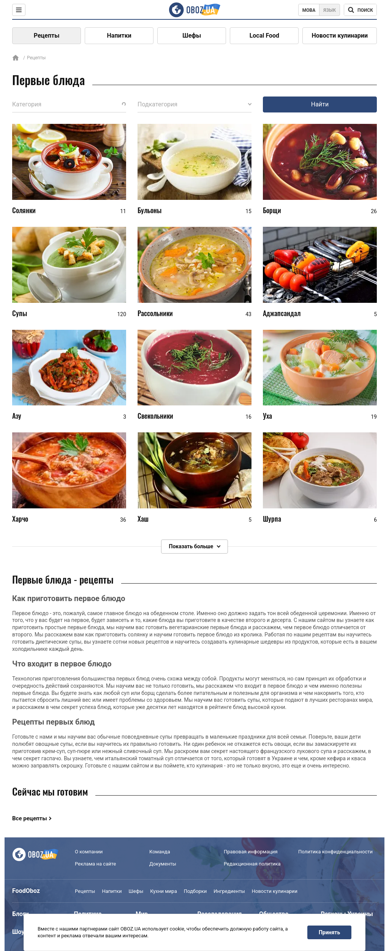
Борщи (272, 210)
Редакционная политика (252, 864)
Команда (159, 851)
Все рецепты (29, 818)
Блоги (20, 914)
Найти (320, 104)
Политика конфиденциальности (335, 851)
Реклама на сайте (95, 864)
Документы (162, 864)
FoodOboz (26, 890)
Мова (309, 10)
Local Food (264, 35)
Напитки (119, 35)
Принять (329, 932)
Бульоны (149, 210)
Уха (267, 416)
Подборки (195, 891)
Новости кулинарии (340, 35)
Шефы (191, 35)
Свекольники (155, 416)
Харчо (20, 519)
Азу (16, 416)
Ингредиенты (229, 891)
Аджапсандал (281, 313)
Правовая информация (251, 851)
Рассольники (155, 313)
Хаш (143, 519)
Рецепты (47, 35)
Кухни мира (163, 891)
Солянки (24, 210)
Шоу (18, 931)
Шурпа (272, 519)
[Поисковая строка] (360, 10)
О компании (89, 851)
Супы (19, 313)
